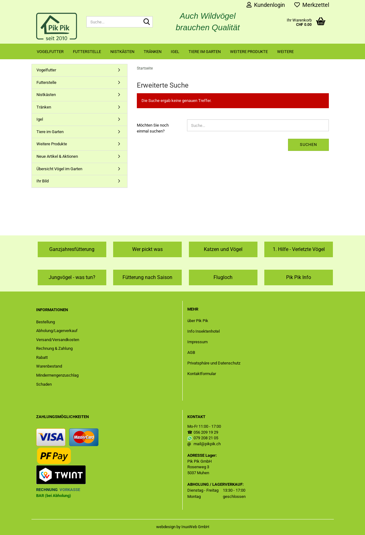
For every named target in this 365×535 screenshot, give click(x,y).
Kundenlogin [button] (266, 5)
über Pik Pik (197, 320)
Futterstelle (87, 51)
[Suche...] (147, 22)
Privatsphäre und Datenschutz (213, 363)
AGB (191, 352)
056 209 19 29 (206, 432)
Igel (175, 51)
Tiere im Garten (205, 51)
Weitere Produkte (249, 51)
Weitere (285, 51)
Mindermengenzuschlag (57, 375)
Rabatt (42, 357)
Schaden (44, 384)
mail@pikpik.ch (207, 443)
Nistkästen (122, 51)
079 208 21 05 (206, 438)
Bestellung (45, 322)
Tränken (152, 51)
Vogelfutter (50, 51)
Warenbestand (49, 366)
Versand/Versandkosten (57, 339)
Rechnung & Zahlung (54, 348)
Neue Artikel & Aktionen (57, 156)
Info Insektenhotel (203, 331)
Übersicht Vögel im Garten (59, 168)
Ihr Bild (42, 181)
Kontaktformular (201, 373)
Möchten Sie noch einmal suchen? (153, 128)
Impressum (197, 342)
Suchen (308, 144)
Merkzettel (311, 5)
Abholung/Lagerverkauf (57, 330)
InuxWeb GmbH (195, 526)
